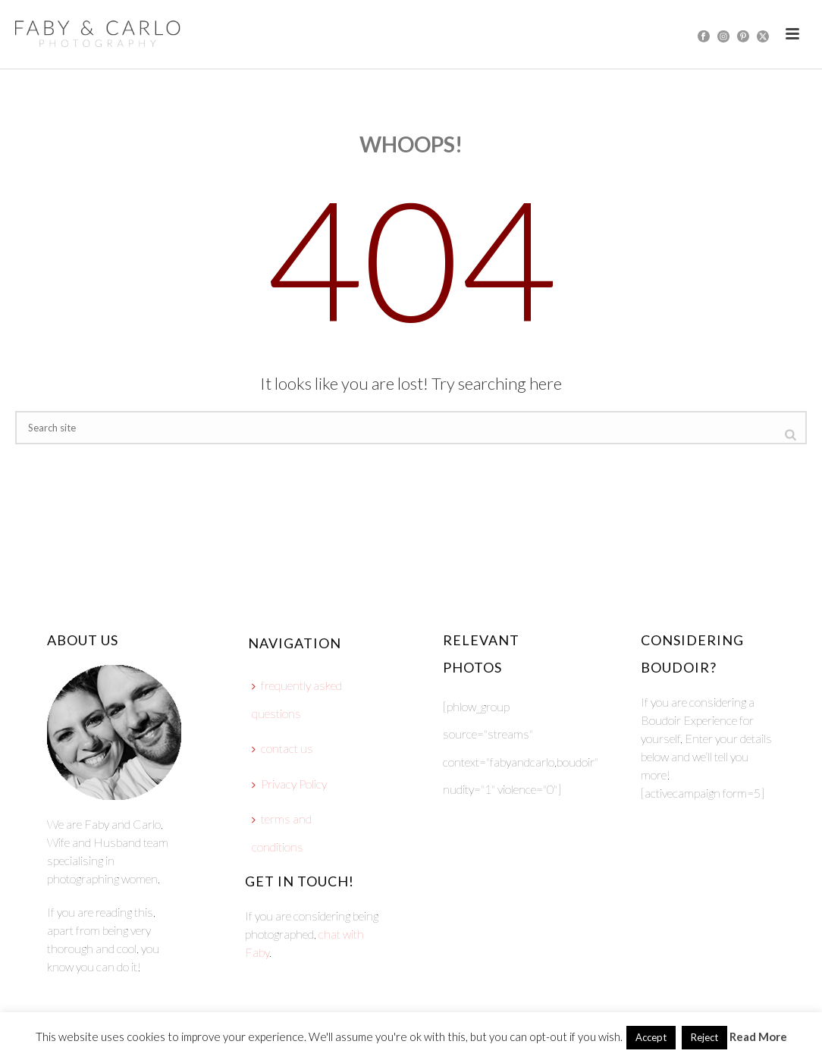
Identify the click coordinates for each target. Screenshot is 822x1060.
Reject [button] (704, 1037)
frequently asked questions (297, 699)
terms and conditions (282, 832)
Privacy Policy (289, 783)
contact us (282, 748)
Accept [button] (651, 1037)
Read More (758, 1036)
